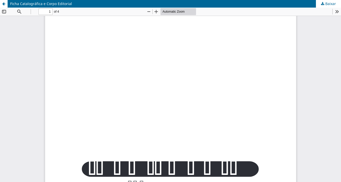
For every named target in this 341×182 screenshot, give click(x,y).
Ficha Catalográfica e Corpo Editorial (41, 3)
